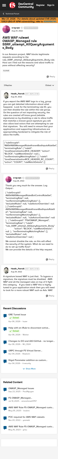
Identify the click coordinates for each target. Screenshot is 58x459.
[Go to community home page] (21, 5)
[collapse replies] (29, 91)
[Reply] (51, 77)
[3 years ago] (14, 420)
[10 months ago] (14, 391)
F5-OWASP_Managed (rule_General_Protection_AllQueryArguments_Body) (31, 398)
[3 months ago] (14, 321)
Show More (29, 369)
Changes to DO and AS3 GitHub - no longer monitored (30, 341)
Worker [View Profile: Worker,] (26, 334)
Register (40, 5)
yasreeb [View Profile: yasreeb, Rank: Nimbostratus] (26, 420)
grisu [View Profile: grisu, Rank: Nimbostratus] (25, 430)
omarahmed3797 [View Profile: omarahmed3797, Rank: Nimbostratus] (29, 401)
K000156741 (50, 21)
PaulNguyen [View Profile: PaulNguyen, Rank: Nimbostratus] (28, 391)
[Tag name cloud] (6, 70)
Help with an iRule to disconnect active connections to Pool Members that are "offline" (28, 328)
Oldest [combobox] (49, 85)
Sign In (50, 5)
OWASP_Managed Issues (21, 388)
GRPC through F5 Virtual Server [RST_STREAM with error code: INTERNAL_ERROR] (24, 350)
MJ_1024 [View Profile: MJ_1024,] (27, 344)
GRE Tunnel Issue (17, 314)
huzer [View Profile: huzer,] (25, 321)
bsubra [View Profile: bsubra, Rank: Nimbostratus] (26, 410)
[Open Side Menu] (4, 5)
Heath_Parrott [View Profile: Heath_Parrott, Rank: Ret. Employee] (17, 94)
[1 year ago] (13, 401)
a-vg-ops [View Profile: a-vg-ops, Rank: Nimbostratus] (16, 28)
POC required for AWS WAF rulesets (26, 417)
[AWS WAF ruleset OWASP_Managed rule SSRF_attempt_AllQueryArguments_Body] (16, 97)
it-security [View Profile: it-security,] (26, 363)
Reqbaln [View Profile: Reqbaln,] (26, 354)
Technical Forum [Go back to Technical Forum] (10, 13)
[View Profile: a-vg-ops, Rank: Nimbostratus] (6, 29)
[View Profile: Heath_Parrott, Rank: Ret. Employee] (6, 95)
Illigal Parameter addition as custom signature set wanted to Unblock (27, 360)
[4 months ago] (14, 354)
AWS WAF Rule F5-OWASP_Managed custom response (31, 407)
